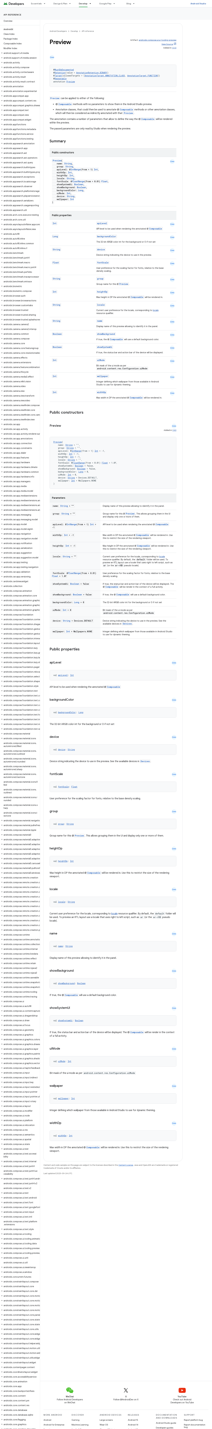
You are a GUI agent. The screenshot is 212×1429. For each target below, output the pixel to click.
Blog (128, 3)
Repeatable (61, 78)
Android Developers (58, 31)
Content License (125, 1165)
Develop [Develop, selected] (83, 3)
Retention (60, 72)
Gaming (75, 1420)
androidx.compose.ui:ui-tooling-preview (157, 40)
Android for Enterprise (53, 1424)
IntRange (76, 169)
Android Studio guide (166, 1423)
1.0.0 (174, 48)
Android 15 (133, 1420)
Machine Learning (80, 1424)
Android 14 (133, 1424)
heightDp (102, 291)
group (100, 278)
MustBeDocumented (64, 69)
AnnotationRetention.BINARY (91, 72)
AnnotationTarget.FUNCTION (142, 75)
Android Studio (198, 3)
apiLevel (102, 223)
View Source (167, 44)
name (99, 320)
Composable (65, 104)
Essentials (36, 3)
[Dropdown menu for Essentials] (46, 3)
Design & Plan (60, 3)
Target (58, 75)
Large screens (106, 1420)
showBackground (106, 334)
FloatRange (78, 181)
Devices (127, 623)
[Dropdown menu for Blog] (135, 3)
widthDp (101, 392)
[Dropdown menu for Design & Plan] (71, 3)
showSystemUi (104, 347)
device (101, 249)
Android (47, 1420)
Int (96, 169)
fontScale (103, 262)
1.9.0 (174, 430)
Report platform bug (193, 1420)
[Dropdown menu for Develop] (92, 3)
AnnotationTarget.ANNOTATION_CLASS (105, 75)
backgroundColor (106, 236)
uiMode (101, 360)
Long (80, 190)
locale (101, 304)
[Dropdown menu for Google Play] (115, 3)
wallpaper (102, 376)
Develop (74, 31)
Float (104, 181)
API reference (13, 14)
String (68, 163)
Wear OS (104, 1424)
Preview (70, 81)
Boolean (78, 184)
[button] (19, 53)
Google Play (105, 3)
